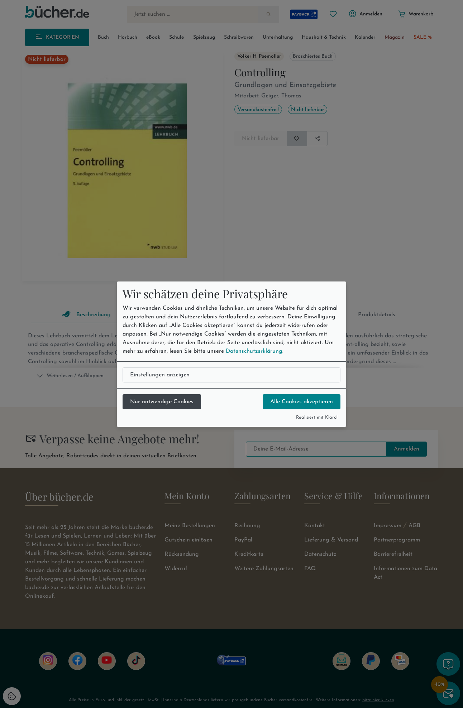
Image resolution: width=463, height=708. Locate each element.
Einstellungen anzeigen (160, 375)
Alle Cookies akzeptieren (301, 402)
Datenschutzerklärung (254, 351)
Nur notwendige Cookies (162, 402)
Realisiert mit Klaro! (317, 417)
